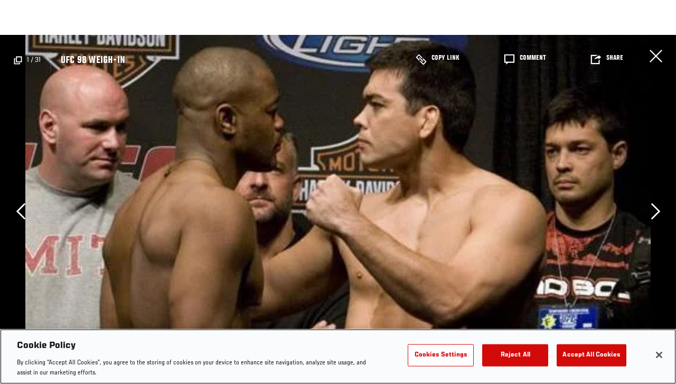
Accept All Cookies (591, 355)
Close (656, 56)
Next (655, 211)
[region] (338, 356)
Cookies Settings (441, 355)
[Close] (659, 355)
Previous (20, 211)
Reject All (515, 355)
